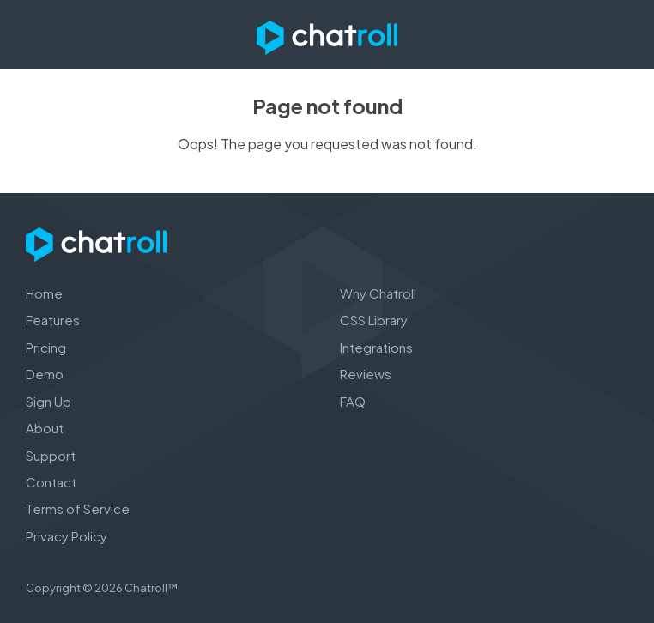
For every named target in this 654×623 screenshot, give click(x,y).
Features (53, 320)
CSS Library (374, 320)
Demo (45, 374)
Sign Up (48, 401)
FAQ (353, 401)
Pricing (46, 347)
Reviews (365, 374)
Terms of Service (78, 508)
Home (44, 293)
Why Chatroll (378, 293)
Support (51, 455)
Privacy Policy (66, 536)
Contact (51, 482)
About (45, 428)
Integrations (376, 347)
